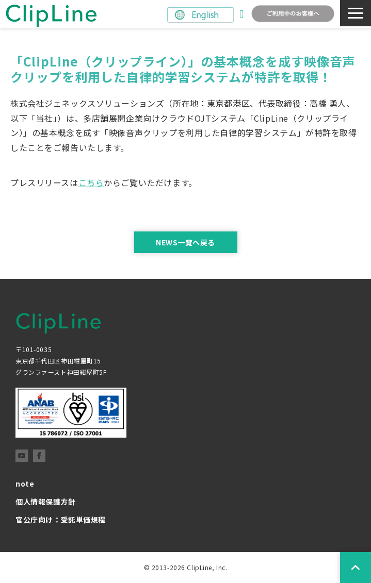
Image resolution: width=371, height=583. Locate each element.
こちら (91, 182)
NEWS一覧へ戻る (185, 242)
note (24, 483)
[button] (355, 13)
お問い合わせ (243, 14)
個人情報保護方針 (45, 501)
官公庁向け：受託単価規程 (60, 519)
